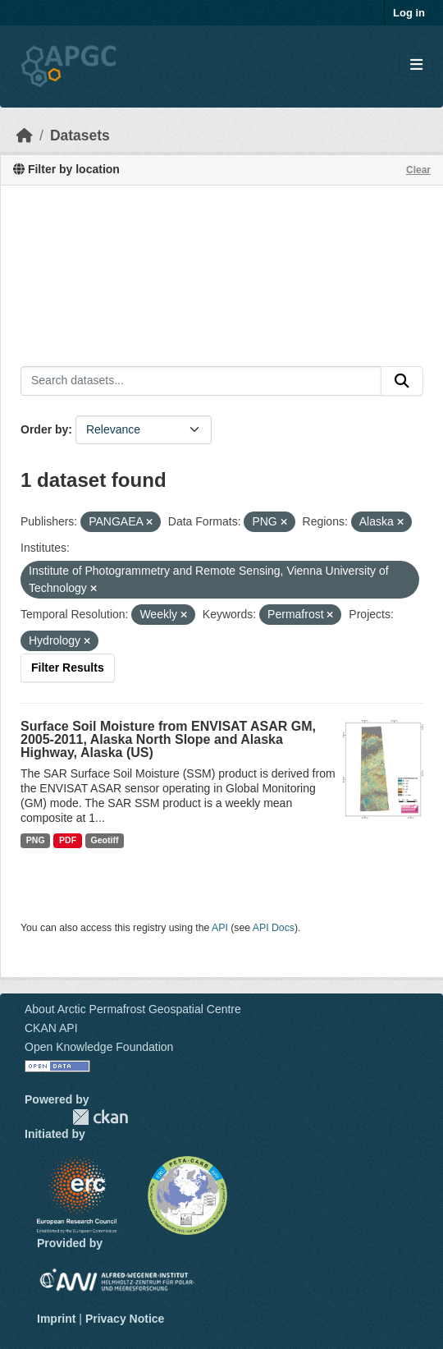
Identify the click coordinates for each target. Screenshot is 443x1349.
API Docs (274, 928)
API (220, 928)
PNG (35, 840)
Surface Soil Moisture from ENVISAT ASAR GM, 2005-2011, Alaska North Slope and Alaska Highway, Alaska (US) (168, 739)
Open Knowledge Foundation (99, 1046)
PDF (67, 840)
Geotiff (105, 840)
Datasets (80, 135)
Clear (418, 170)
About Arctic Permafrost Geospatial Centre (133, 1009)
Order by (44, 429)
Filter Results (67, 667)
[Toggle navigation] (416, 65)
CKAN (100, 1117)
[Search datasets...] (201, 381)
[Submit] (402, 381)
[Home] (24, 135)
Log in (409, 13)
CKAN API (51, 1028)
